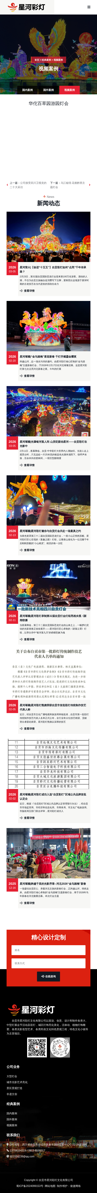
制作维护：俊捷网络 (69, 1186)
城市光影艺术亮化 (17, 1082)
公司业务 (13, 1067)
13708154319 (18, 1150)
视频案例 (58, 60)
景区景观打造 (14, 1088)
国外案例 (48, 90)
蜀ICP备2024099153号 (29, 1186)
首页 (37, 60)
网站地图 (50, 1186)
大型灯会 (12, 1076)
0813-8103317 (36, 1150)
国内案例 (27, 90)
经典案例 (46, 60)
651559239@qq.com (22, 1156)
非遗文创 (12, 1094)
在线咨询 (48, 976)
